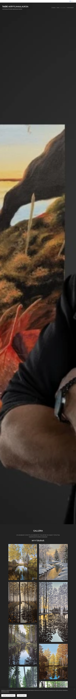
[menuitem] (53, 7)
